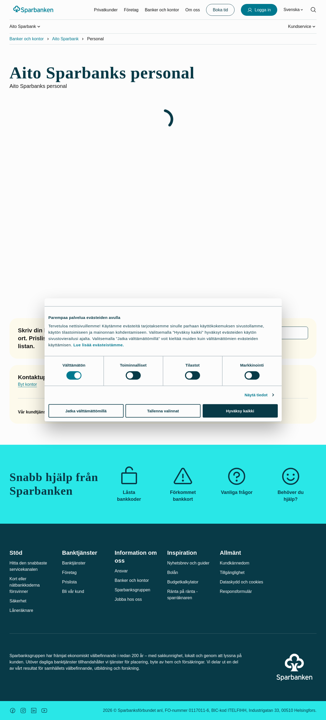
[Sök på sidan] (313, 9)
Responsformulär (236, 591)
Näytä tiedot (256, 395)
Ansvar (121, 571)
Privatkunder (106, 10)
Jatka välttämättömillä (86, 410)
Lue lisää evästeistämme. (98, 344)
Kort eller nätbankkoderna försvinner (24, 585)
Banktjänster (74, 563)
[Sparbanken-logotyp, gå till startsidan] (33, 9)
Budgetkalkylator (182, 582)
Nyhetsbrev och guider (188, 563)
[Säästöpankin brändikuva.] (12, 710)
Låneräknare (21, 610)
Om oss (192, 10)
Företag (131, 10)
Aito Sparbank (65, 39)
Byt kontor (27, 384)
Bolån (172, 572)
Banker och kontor (162, 10)
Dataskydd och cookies (241, 582)
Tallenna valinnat (163, 410)
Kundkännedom (234, 563)
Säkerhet (17, 601)
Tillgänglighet (232, 572)
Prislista (69, 582)
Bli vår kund (73, 591)
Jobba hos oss (128, 599)
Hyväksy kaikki (240, 410)
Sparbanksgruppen (132, 590)
